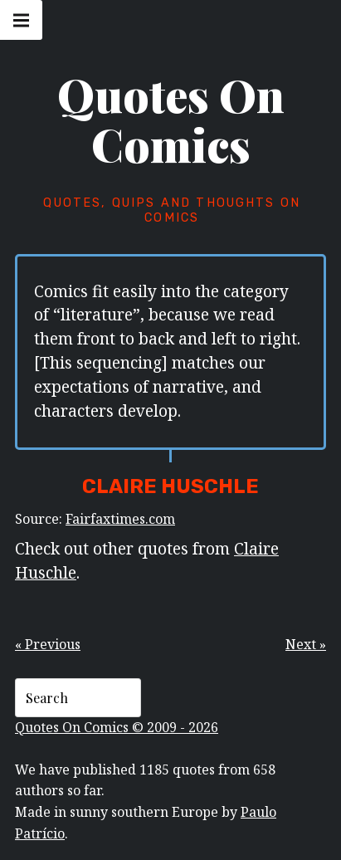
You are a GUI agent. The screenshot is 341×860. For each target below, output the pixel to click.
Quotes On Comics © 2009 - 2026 (116, 727)
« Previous (47, 644)
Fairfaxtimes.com (120, 519)
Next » (305, 644)
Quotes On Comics (171, 119)
